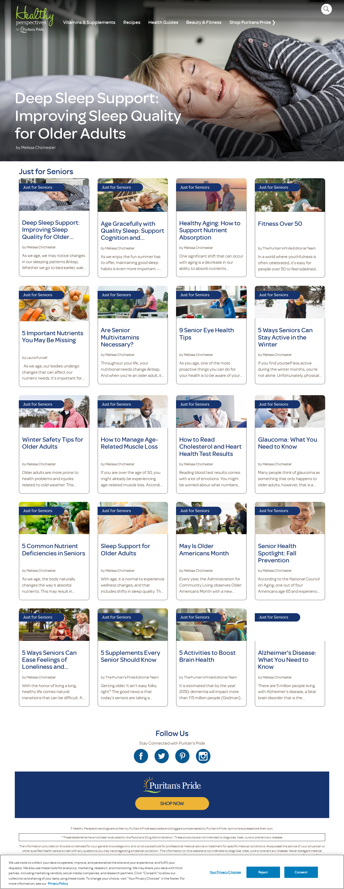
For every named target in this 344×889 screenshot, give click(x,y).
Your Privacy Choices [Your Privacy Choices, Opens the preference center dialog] (225, 872)
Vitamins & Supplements (89, 22)
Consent (301, 872)
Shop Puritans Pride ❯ (253, 22)
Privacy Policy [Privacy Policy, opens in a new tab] (58, 883)
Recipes (131, 22)
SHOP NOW (172, 803)
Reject (263, 872)
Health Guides (163, 22)
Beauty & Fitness (203, 22)
